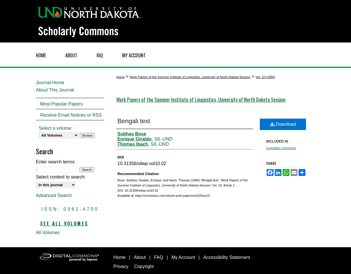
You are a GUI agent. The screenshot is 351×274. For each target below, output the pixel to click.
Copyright (144, 266)
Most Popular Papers (61, 104)
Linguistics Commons (281, 148)
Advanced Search (54, 195)
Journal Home (50, 82)
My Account (183, 257)
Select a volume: (55, 128)
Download (283, 124)
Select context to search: (61, 176)
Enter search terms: (56, 161)
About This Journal (55, 90)
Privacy (120, 266)
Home (120, 77)
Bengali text (133, 121)
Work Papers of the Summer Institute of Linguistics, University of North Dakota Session (190, 77)
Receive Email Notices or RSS (71, 115)
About (140, 257)
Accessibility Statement (226, 257)
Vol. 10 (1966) (265, 77)
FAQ (158, 257)
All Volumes (48, 232)
